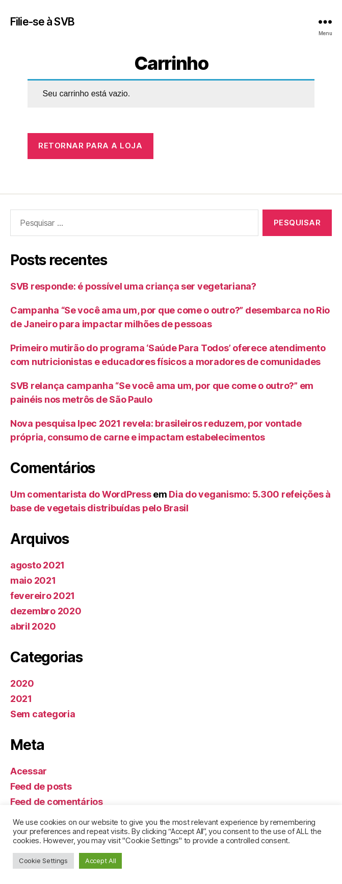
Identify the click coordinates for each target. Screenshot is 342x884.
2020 (22, 683)
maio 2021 (33, 580)
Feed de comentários (56, 801)
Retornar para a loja (90, 145)
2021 (21, 698)
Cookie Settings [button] (43, 860)
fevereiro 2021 (42, 595)
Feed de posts (41, 786)
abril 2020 (33, 626)
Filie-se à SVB (42, 21)
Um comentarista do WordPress (80, 494)
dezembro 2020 (46, 611)
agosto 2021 (37, 565)
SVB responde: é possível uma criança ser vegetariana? (133, 286)
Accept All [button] (100, 860)
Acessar (28, 771)
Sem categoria (42, 714)
